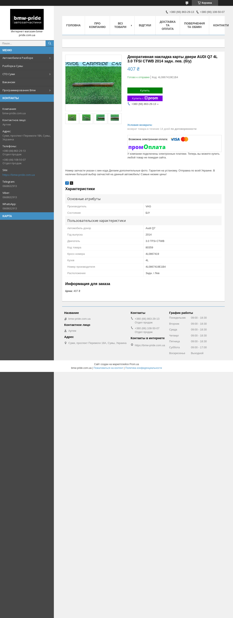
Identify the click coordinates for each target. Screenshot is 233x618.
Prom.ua (134, 364)
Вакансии (8, 82)
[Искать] (50, 43)
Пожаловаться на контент (108, 368)
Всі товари (120, 25)
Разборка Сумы (12, 66)
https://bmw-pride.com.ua (18, 175)
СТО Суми (8, 74)
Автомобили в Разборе (17, 58)
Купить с (145, 98)
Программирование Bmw (19, 90)
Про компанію (97, 25)
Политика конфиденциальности (143, 368)
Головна (73, 25)
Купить (145, 90)
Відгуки (145, 25)
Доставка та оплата (168, 25)
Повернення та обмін (194, 25)
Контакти (221, 25)
